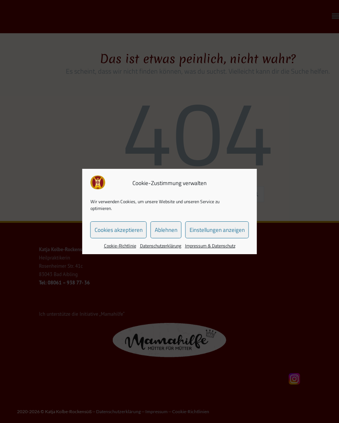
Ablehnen (166, 229)
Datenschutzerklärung (160, 245)
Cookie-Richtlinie (120, 245)
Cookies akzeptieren (119, 229)
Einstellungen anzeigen (217, 229)
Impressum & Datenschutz (210, 245)
